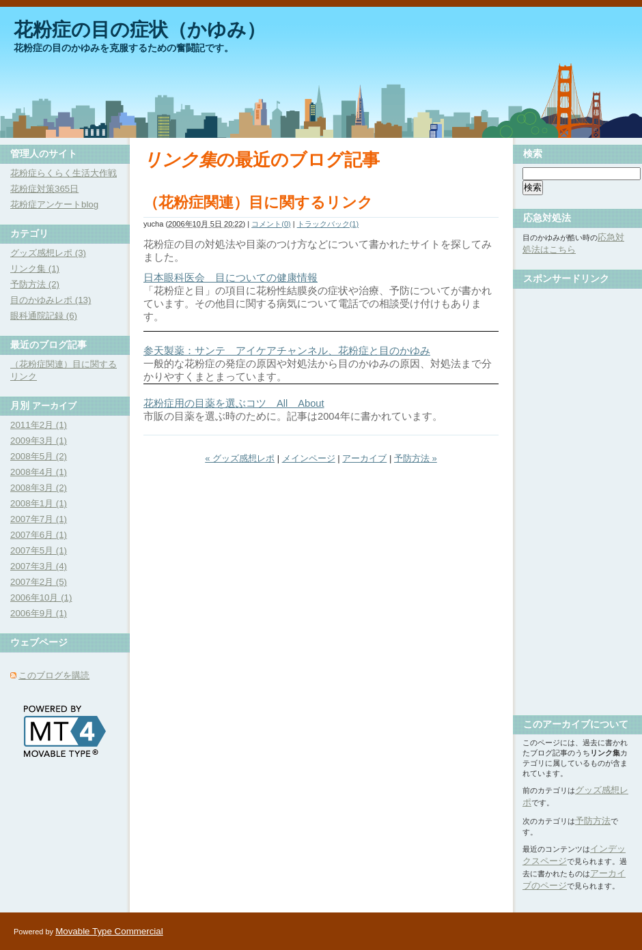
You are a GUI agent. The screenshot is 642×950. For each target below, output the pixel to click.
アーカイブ (364, 458)
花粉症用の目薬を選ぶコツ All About (233, 403)
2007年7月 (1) (38, 519)
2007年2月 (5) (38, 582)
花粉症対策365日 (44, 189)
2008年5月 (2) (38, 456)
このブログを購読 (53, 675)
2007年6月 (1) (38, 535)
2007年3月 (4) (38, 566)
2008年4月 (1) (38, 472)
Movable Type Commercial (109, 931)
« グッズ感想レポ (240, 458)
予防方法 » (415, 458)
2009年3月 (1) (38, 440)
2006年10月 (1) (41, 597)
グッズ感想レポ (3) (48, 253)
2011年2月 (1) (38, 425)
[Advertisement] (577, 497)
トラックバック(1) (328, 224)
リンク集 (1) (34, 268)
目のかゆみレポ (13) (50, 300)
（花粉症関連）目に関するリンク (258, 202)
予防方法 (593, 821)
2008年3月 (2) (38, 488)
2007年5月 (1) (38, 550)
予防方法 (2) (34, 284)
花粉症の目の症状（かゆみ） (140, 29)
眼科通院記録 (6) (43, 316)
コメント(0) (270, 224)
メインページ (308, 458)
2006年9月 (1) (38, 613)
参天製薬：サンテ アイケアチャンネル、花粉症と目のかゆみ (286, 350)
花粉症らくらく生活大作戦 (63, 173)
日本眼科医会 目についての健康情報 (230, 277)
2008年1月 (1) (38, 503)
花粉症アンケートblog (54, 204)
